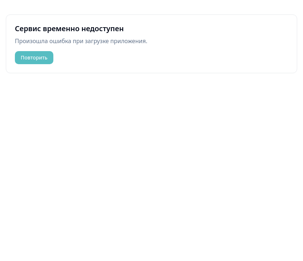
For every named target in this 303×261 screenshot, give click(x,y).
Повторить (34, 57)
